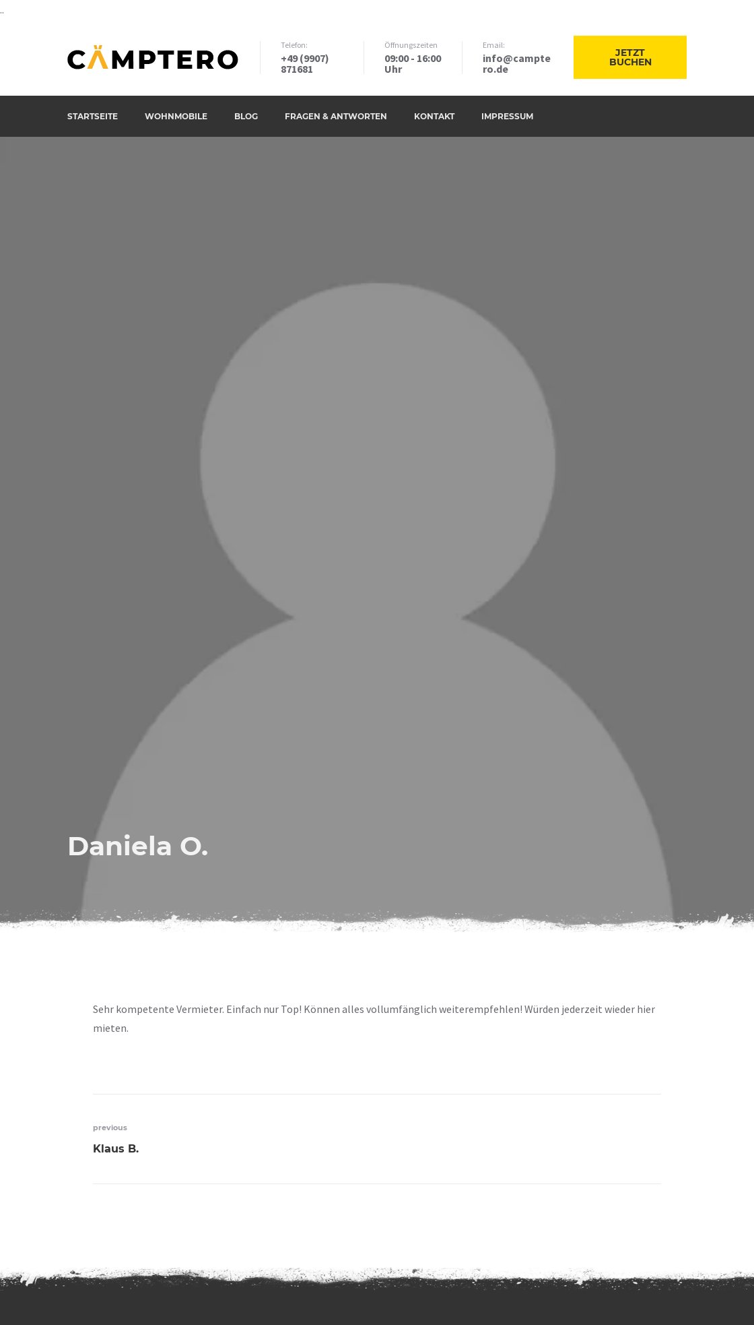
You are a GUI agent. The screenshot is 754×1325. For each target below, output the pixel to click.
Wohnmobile (176, 116)
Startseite (92, 116)
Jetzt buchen (630, 57)
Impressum (507, 116)
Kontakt (434, 116)
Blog (246, 116)
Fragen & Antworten (336, 116)
